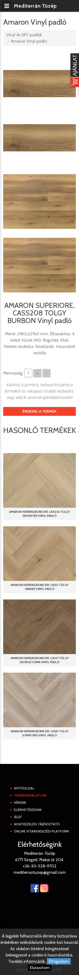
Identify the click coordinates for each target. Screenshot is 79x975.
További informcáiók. (27, 961)
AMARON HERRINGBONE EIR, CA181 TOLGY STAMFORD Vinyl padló (39, 733)
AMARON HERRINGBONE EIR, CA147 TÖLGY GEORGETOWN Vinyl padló (40, 660)
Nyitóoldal (24, 788)
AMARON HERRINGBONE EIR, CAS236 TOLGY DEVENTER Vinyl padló (39, 514)
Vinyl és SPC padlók (24, 34)
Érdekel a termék (39, 411)
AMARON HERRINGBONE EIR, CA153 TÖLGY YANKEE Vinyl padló (39, 587)
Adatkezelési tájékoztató (37, 824)
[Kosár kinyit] (74, 71)
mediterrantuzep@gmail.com (39, 872)
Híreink (20, 803)
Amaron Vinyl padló (29, 41)
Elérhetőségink (28, 810)
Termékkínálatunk (30, 795)
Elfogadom (59, 961)
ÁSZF (18, 817)
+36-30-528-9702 (39, 866)
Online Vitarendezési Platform (41, 831)
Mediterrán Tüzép (35, 6)
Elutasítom (40, 967)
